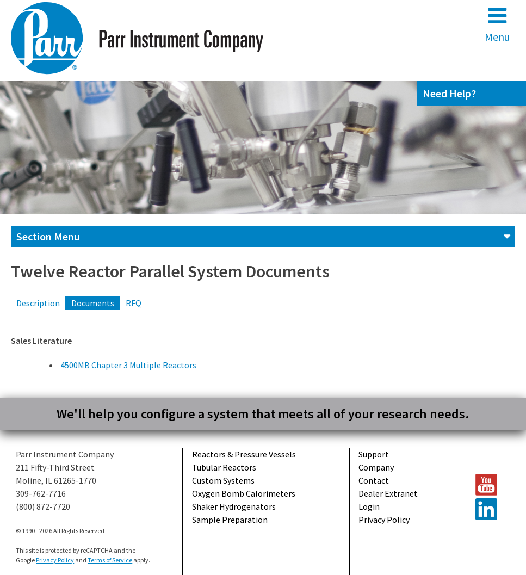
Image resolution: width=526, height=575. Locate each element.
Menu (497, 24)
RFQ (133, 303)
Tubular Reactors (224, 467)
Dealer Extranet (388, 493)
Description (38, 303)
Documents (92, 303)
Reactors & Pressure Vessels (244, 454)
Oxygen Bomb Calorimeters (243, 493)
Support (373, 454)
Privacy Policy (384, 519)
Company (376, 467)
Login (369, 506)
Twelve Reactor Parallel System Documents (170, 271)
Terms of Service (110, 560)
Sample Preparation (230, 519)
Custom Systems (223, 480)
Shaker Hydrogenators (234, 506)
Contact (373, 480)
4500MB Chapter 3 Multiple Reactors (128, 365)
